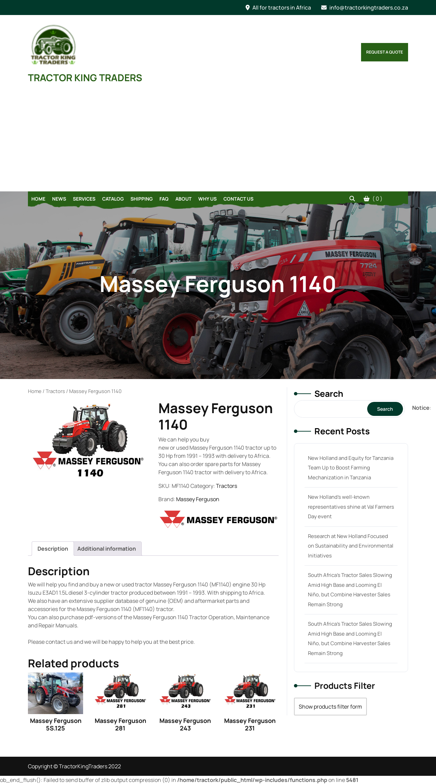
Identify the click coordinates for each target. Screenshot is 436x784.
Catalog (113, 198)
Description (52, 548)
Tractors (55, 391)
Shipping (141, 198)
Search (328, 394)
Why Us (207, 198)
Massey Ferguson (197, 499)
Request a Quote (384, 52)
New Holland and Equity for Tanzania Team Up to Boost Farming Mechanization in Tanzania (350, 467)
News (59, 198)
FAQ (164, 198)
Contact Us (238, 198)
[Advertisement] (218, 140)
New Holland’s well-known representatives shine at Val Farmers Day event (351, 506)
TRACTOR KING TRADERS (85, 77)
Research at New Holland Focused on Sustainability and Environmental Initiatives (350, 546)
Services (84, 198)
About (183, 198)
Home (38, 198)
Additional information (106, 548)
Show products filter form (330, 706)
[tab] (53, 548)
